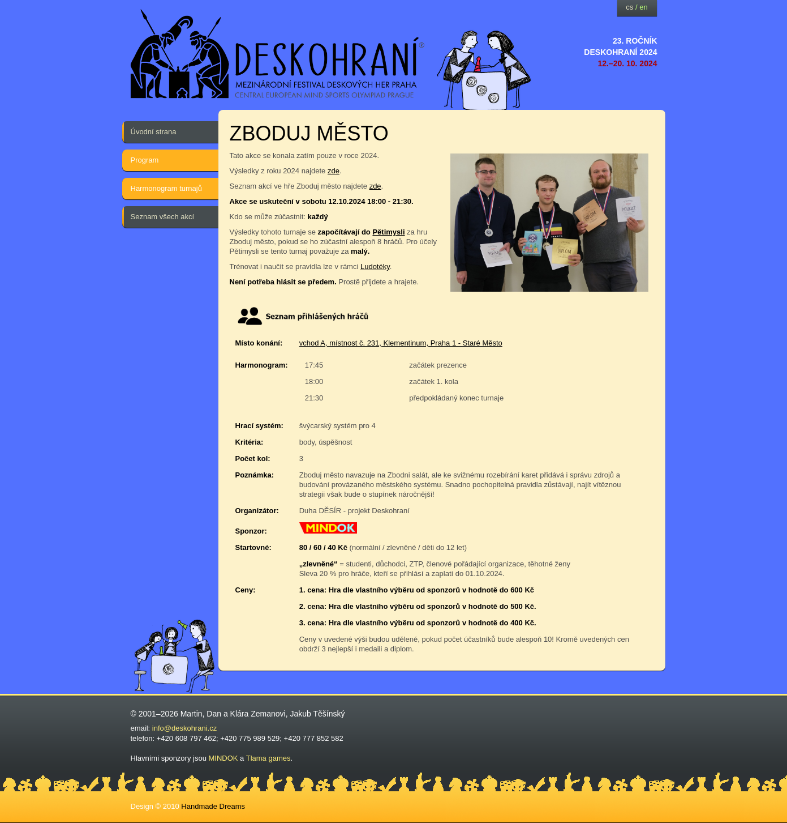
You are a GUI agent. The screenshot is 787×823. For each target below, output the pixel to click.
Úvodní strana (154, 131)
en (643, 7)
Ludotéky (375, 266)
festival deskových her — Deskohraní (278, 54)
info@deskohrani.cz (184, 728)
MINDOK (223, 758)
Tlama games (268, 758)
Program (145, 160)
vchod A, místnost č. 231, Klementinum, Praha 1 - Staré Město (400, 343)
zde (333, 171)
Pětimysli (388, 232)
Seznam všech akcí (163, 216)
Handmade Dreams (213, 806)
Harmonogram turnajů (166, 188)
